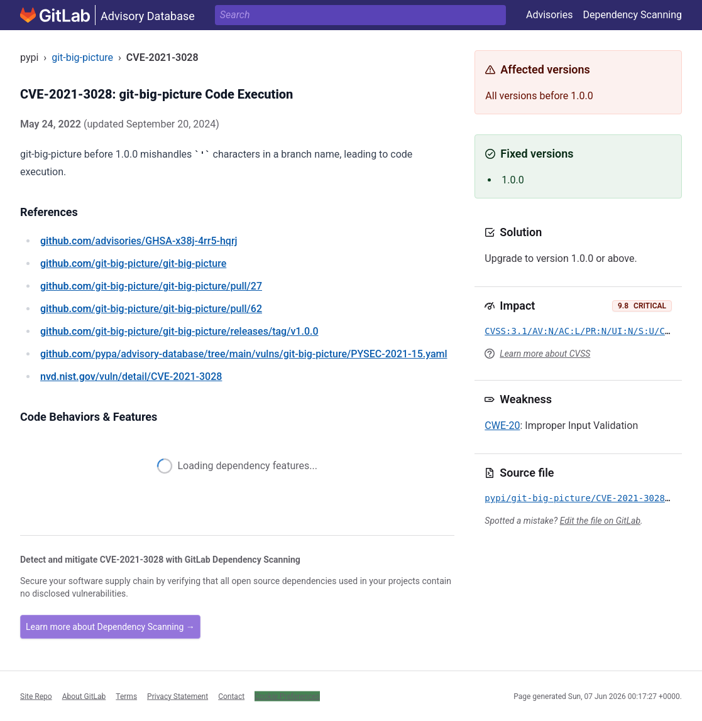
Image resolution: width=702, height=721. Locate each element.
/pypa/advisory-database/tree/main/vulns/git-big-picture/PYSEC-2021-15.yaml (243, 354)
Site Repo (36, 695)
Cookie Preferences (287, 695)
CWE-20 (502, 425)
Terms (126, 695)
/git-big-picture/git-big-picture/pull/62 (151, 309)
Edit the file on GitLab (600, 521)
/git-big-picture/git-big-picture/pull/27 (151, 286)
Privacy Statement (177, 695)
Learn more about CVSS (545, 354)
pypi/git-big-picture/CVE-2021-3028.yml (585, 498)
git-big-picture (82, 57)
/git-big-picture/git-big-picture (133, 263)
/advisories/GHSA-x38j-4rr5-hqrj (139, 241)
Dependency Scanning (632, 15)
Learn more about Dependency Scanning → (110, 627)
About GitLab (84, 695)
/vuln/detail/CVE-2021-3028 (131, 376)
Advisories (549, 15)
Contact (231, 695)
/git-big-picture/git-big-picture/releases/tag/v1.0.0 (179, 331)
